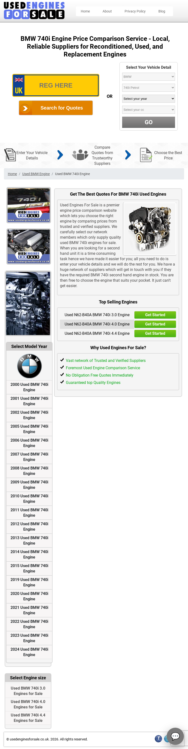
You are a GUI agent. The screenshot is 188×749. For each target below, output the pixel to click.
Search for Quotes (62, 108)
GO (149, 122)
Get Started (155, 315)
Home (85, 11)
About (107, 11)
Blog (161, 11)
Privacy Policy (135, 11)
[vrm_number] (56, 85)
